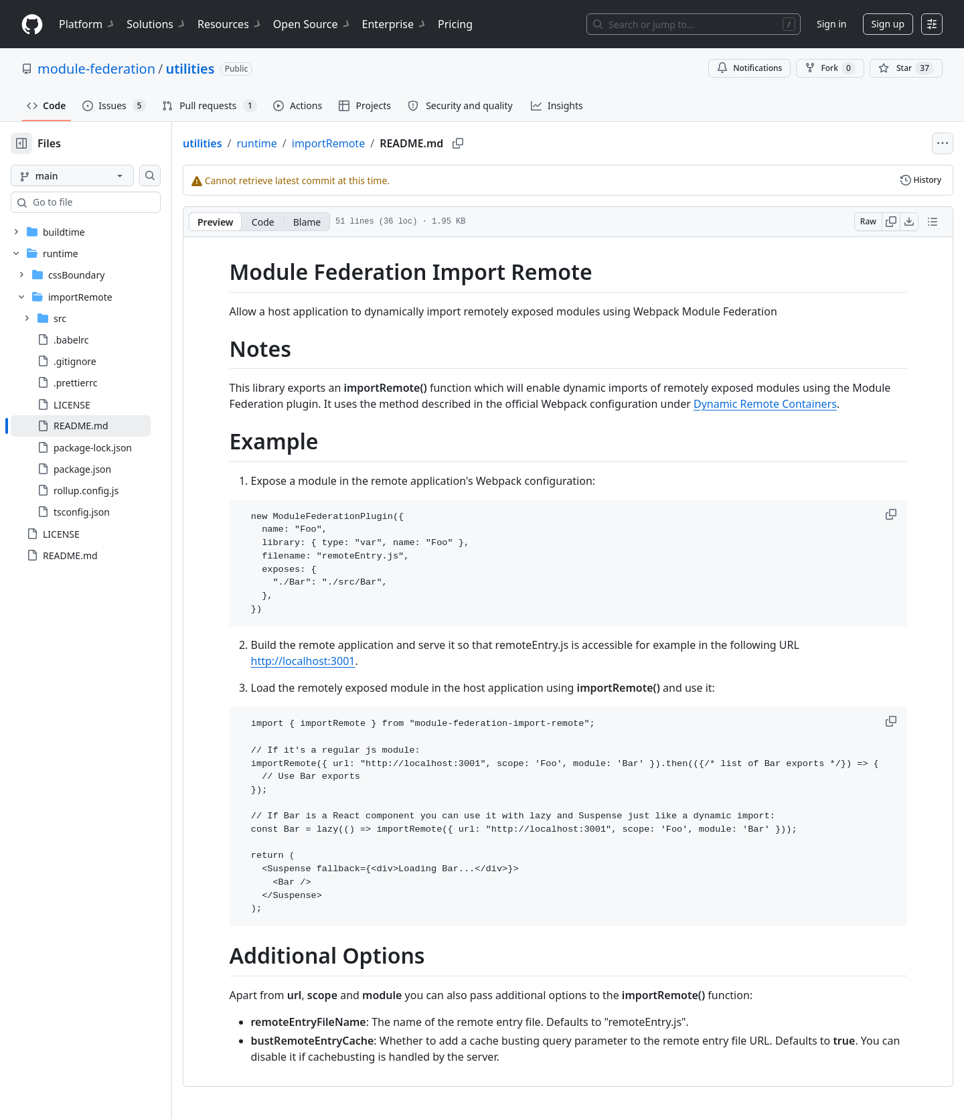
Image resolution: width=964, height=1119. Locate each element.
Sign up (888, 23)
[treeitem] (102, 426)
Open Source (312, 24)
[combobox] (112, 202)
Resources (229, 24)
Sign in (831, 23)
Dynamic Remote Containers (786, 403)
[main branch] (94, 175)
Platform (87, 24)
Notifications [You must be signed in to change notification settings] (749, 68)
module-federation (96, 69)
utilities (189, 69)
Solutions (157, 24)
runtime (300, 143)
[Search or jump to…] (693, 24)
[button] (913, 514)
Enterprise (394, 24)
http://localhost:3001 (324, 661)
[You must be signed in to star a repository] (906, 68)
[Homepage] (32, 24)
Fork (830, 68)
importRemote (371, 143)
